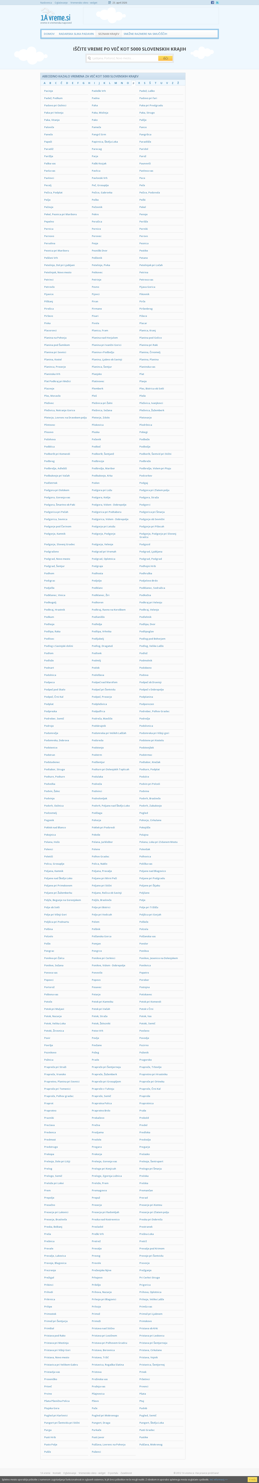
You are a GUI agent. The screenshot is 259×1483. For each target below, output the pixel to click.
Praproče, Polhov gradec (59, 1096)
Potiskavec (145, 994)
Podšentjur (98, 762)
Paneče (48, 134)
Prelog (48, 1168)
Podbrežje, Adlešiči (55, 468)
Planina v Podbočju (103, 352)
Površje (48, 1045)
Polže (47, 943)
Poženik (144, 1052)
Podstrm (97, 754)
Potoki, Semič (147, 1023)
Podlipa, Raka (52, 631)
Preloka (144, 1176)
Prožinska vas (100, 1379)
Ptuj (141, 1401)
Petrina (143, 272)
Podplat (49, 704)
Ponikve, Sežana (53, 965)
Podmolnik (145, 660)
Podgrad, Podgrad (150, 558)
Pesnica (144, 243)
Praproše (144, 1096)
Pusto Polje (50, 1444)
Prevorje (144, 1263)
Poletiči (48, 856)
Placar (143, 323)
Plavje (143, 381)
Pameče (96, 127)
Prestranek (145, 1226)
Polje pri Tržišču (148, 907)
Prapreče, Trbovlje (150, 1067)
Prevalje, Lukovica (55, 1255)
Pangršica (145, 134)
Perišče (143, 221)
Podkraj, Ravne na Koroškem (109, 609)
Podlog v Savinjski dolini (58, 646)
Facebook (212, 2)
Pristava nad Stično (103, 1328)
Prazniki (49, 1117)
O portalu (113, 1473)
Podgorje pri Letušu (103, 526)
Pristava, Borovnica (103, 1350)
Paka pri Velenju (53, 112)
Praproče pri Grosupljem (106, 1081)
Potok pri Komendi (150, 1001)
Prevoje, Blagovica (55, 1263)
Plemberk (97, 388)
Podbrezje (98, 461)
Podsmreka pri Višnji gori (154, 733)
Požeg (95, 1052)
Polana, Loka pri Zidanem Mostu (158, 842)
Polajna (143, 834)
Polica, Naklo (99, 863)
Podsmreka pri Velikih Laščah (109, 733)
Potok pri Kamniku (102, 1001)
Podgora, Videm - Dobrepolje (109, 504)
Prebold (144, 1117)
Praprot (48, 1103)
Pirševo (48, 316)
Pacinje (48, 91)
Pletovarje (145, 417)
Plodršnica (145, 424)
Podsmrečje (51, 733)
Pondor (143, 943)
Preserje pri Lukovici (56, 1212)
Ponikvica (145, 965)
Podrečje (144, 718)
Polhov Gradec (100, 856)
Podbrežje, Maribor (103, 468)
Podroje (49, 725)
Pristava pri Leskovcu (151, 1335)
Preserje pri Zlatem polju (154, 1212)
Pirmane (97, 308)
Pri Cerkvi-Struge (149, 1277)
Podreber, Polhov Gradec (154, 711)
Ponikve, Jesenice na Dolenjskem (158, 958)
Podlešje (97, 624)
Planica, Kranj (147, 330)
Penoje (143, 214)
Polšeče (143, 921)
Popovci (49, 980)
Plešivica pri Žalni (102, 403)
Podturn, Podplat (149, 769)
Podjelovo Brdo (148, 580)
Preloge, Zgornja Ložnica (107, 1176)
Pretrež (96, 1241)
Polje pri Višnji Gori (55, 914)
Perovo (143, 236)
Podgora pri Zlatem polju (154, 490)
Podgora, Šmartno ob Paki (59, 504)
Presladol (97, 1226)
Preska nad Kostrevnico (106, 1219)
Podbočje (144, 446)
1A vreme (45, 1473)
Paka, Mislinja (100, 112)
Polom (95, 921)
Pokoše (96, 834)
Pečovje (48, 207)
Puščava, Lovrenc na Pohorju (109, 1444)
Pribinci (48, 1284)
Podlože (49, 660)
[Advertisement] (151, 15)
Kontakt (57, 1473)
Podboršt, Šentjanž (103, 453)
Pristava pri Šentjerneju (153, 1343)
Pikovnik (144, 294)
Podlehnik (145, 617)
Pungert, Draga (101, 1422)
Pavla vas (49, 170)
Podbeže (144, 439)
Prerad (143, 1197)
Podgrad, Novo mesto (57, 558)
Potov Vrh (97, 1030)
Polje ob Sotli (52, 907)
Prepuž (96, 1197)
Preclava (49, 1125)
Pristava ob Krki (148, 1328)
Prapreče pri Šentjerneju (106, 1067)
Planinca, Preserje (55, 366)
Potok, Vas (145, 1016)
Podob (95, 667)
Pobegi (143, 432)
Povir (47, 1038)
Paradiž (48, 149)
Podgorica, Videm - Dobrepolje (110, 519)
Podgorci (144, 504)
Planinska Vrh (52, 374)
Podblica (49, 446)
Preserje (97, 1205)
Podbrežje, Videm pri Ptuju (155, 468)
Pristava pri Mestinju (56, 1343)
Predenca (50, 1132)
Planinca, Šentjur (102, 366)
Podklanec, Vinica (54, 595)
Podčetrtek (50, 483)
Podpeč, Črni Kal (53, 696)
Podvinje (49, 798)
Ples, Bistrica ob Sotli (151, 388)
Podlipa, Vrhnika (101, 631)
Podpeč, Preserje (102, 696)
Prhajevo (97, 1277)
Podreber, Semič (54, 718)
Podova (143, 675)
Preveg (96, 1255)
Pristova (97, 1372)
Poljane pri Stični (102, 885)
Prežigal (49, 1277)
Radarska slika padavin (76, 34)
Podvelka (49, 784)
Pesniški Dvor (99, 250)
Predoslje (145, 1139)
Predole (96, 1139)
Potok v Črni (146, 1009)
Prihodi (48, 1292)
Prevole (96, 1263)
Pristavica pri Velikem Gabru (61, 1364)
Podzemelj (50, 813)
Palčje (143, 120)
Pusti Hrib (50, 1437)
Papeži (48, 141)
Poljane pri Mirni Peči (104, 878)
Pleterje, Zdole (101, 417)
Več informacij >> (219, 1479)
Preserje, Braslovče (55, 1219)
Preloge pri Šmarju (150, 1168)
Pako (95, 120)
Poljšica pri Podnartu (56, 921)
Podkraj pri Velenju (150, 602)
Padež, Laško (147, 91)
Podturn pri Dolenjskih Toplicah (110, 769)
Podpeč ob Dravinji (150, 682)
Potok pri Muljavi (54, 1009)
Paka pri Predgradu (151, 105)
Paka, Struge (147, 112)
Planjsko (97, 374)
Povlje (95, 1038)
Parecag (97, 149)
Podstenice (50, 747)
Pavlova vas (146, 170)
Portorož (49, 987)
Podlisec (49, 638)
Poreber (144, 980)
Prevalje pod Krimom (151, 1248)
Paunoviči (145, 163)
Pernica (48, 228)
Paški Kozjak (99, 163)
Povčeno (144, 1030)
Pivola (95, 323)
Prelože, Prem (100, 1183)
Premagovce (99, 1190)
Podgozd (144, 544)
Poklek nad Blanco (55, 827)
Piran (95, 301)
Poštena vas (51, 994)
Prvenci (143, 1386)
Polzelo (48, 936)
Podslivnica (146, 725)
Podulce (144, 776)
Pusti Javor (98, 1437)
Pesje (95, 243)
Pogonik (49, 820)
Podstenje (98, 747)
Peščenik (97, 257)
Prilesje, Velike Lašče (151, 1299)
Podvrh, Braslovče (150, 798)
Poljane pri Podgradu (152, 878)
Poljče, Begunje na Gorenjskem (62, 900)
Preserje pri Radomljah (105, 1212)
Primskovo (145, 1321)
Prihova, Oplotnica (150, 1292)
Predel (143, 1125)
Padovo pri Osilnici (55, 105)
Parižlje (48, 156)
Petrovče (49, 287)
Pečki (142, 199)
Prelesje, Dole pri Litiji (57, 1161)
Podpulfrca (98, 711)
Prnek (142, 1372)
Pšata (142, 1393)
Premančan (146, 1190)
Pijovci (96, 294)
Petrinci (49, 279)
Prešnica (49, 1241)
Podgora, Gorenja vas (57, 497)
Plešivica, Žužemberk (151, 410)
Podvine (144, 791)
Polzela (143, 929)
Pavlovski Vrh (99, 178)
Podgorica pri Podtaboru (106, 512)
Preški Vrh (98, 1234)
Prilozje (96, 1306)
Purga (48, 1430)
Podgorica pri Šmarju (152, 512)
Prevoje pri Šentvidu (151, 1255)
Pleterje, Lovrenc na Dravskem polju (65, 417)
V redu (252, 1479)
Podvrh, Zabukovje (150, 805)
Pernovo (49, 236)
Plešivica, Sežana (102, 410)
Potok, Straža (99, 1016)
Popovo (96, 980)
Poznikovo (50, 1052)
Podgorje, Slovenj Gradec (59, 544)
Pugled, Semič (147, 1415)
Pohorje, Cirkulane (150, 820)
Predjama (98, 1132)
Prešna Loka (146, 1234)
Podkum (49, 617)
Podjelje (97, 580)
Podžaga (97, 813)
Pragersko (145, 1059)
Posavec (97, 987)
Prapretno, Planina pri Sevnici (62, 1081)
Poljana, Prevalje (102, 871)
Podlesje (49, 624)
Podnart (49, 667)
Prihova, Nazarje (102, 1292)
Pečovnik (97, 207)
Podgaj (143, 483)
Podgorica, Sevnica (55, 519)
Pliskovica (98, 424)
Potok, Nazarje (53, 1016)
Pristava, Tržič (100, 1357)
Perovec (97, 236)
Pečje (47, 199)
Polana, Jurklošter (102, 842)
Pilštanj (48, 301)
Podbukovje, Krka (102, 475)
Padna (95, 98)
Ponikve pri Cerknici (103, 958)
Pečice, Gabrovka (102, 192)
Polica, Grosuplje (54, 863)
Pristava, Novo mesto (56, 1357)
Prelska (143, 1183)
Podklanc (97, 588)
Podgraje (97, 566)
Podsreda (97, 740)
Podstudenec (52, 762)
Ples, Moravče (52, 395)
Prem (47, 1190)
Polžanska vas (147, 936)
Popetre (144, 972)
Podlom (48, 653)
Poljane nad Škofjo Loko (58, 878)
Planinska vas (147, 366)
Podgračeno (51, 551)
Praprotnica (146, 1103)
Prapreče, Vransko (55, 1074)
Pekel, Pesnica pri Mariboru (60, 214)
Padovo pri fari (148, 98)
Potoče (48, 1001)
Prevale (48, 1248)
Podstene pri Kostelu (151, 740)
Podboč (96, 446)
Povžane (97, 1045)
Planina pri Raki (148, 345)
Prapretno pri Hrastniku (153, 1074)
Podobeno (145, 667)
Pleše (142, 395)
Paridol (143, 149)
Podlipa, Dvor (147, 624)
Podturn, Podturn (54, 776)
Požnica (48, 1059)
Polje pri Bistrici (101, 907)
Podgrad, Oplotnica (103, 558)
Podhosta (97, 573)
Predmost (50, 1139)
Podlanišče (98, 617)
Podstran (49, 754)
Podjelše (49, 588)
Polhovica (145, 856)
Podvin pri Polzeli (149, 784)
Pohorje (96, 820)
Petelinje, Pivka (101, 265)
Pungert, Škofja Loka (151, 1422)
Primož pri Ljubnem (150, 1313)
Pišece (143, 316)
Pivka (47, 323)
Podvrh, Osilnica (54, 805)
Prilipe (48, 1306)
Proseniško (50, 1379)
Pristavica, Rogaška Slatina (108, 1364)
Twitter (217, 2)
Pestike (143, 250)
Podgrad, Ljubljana (150, 551)
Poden (95, 483)
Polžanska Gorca (101, 936)
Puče (94, 1408)
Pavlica (96, 170)
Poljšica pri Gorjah (150, 914)
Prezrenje (50, 1270)
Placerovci (50, 330)
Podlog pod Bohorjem (152, 638)
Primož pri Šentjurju (56, 1321)
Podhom (49, 573)
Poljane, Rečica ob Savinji (107, 892)
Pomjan (96, 943)
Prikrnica (49, 1299)
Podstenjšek (146, 747)
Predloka (144, 1132)
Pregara (97, 1147)
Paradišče (145, 141)
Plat (141, 374)
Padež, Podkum (53, 98)
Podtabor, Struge (54, 769)
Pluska (95, 432)
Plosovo (48, 432)
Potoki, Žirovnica (54, 1030)
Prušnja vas (98, 1386)
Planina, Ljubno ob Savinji (107, 359)
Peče (142, 185)
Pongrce (97, 950)
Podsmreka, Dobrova (56, 740)
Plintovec (49, 424)
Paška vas (50, 163)
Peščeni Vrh (51, 257)
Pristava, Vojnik (148, 1357)
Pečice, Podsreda (149, 192)
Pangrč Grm (99, 134)
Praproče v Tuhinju (103, 1088)
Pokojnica (50, 834)
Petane (143, 257)
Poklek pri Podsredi (103, 827)
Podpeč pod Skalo (54, 689)
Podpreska (50, 711)
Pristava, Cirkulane (150, 1350)
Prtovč (48, 1386)
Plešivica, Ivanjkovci (151, 403)
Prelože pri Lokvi (54, 1183)
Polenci (48, 849)
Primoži (96, 1321)
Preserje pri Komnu (150, 1205)
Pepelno (49, 221)
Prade (95, 1059)
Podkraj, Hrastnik (54, 609)
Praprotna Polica (102, 1103)
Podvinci (97, 791)
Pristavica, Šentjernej (152, 1364)
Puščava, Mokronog (151, 1444)
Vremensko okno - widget (83, 2)
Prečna (96, 1125)
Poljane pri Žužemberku (58, 892)
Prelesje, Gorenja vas (104, 1161)
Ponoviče (97, 972)
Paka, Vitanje (52, 120)
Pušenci (96, 1451)
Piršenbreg (146, 308)
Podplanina (146, 696)
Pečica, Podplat (53, 192)
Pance (143, 127)
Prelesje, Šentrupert (151, 1161)
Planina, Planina (149, 359)
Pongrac (49, 950)
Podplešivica (99, 704)
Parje (95, 156)
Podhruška (145, 573)
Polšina (48, 929)
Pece (142, 178)
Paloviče (49, 127)
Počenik (96, 439)
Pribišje (96, 1284)
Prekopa (49, 1154)
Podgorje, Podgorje (103, 533)
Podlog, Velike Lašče (151, 646)
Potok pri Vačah (101, 1009)
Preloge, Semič (53, 1176)
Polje (142, 900)
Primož (96, 1313)
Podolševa (98, 675)
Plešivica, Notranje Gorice (59, 410)
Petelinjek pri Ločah (151, 265)
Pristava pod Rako (54, 1335)
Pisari (95, 316)
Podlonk (97, 653)
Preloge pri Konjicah (104, 1168)
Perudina (49, 243)
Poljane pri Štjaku (149, 885)
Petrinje (96, 279)
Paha (95, 105)
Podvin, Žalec (52, 791)
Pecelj (48, 185)
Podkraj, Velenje (149, 609)
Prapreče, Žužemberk (104, 1074)
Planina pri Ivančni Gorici (106, 345)
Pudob (143, 1408)
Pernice (96, 228)
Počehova (50, 439)
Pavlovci (49, 178)
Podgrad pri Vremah (104, 551)
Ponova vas (50, 972)
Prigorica (145, 1284)
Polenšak (144, 849)
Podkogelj (50, 602)
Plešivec (49, 403)
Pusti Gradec (147, 1430)
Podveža (97, 784)
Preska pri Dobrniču (151, 1219)
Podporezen (146, 704)
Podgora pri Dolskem (56, 490)
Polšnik (96, 929)
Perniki (143, 228)
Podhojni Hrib (147, 566)
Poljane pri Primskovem (58, 885)
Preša (47, 1234)
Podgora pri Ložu (102, 490)
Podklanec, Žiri (101, 595)
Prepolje (49, 1197)
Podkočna (145, 595)
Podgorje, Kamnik (54, 533)
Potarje (96, 994)
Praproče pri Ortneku (151, 1081)
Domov (49, 34)
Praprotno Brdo (101, 1110)
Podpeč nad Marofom (104, 682)
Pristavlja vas (52, 1372)
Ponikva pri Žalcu (54, 958)
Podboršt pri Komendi (57, 453)
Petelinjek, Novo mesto (57, 272)
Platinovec (98, 381)
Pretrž (143, 1241)
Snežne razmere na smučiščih (145, 34)
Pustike (143, 1437)
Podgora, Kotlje (101, 497)
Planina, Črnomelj (149, 352)
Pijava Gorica (147, 287)
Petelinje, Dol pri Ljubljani (59, 265)
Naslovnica (46, 2)
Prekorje (97, 1154)
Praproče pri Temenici (57, 1088)
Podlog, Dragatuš (102, 646)
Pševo (95, 1401)
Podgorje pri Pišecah (151, 526)
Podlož (143, 653)
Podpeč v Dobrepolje (151, 689)
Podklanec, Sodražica (152, 588)
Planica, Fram (100, 330)
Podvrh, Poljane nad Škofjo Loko (111, 805)
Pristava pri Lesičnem (104, 1335)
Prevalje (97, 1248)
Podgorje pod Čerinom (57, 526)
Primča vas (145, 1306)
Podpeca (49, 682)
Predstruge (51, 1147)
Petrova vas (146, 279)
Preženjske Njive (101, 1270)
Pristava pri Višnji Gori (57, 1350)
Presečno (49, 1205)
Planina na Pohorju (55, 337)
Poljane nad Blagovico (152, 871)
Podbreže (145, 461)
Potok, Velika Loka (55, 1023)
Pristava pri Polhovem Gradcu (109, 1343)
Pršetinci (144, 1379)
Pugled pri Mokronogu (105, 1415)
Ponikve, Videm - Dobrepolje (108, 965)
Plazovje (49, 388)
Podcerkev (145, 475)
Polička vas (145, 863)
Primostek (50, 1313)
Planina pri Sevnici (55, 352)
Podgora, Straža (149, 497)
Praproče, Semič (101, 1096)
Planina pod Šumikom (57, 345)
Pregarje (144, 1147)
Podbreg (49, 461)
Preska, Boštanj (53, 1226)
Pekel (142, 207)
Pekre (95, 214)
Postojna (144, 987)
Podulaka (97, 776)
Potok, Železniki (101, 1023)
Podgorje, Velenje (102, 544)
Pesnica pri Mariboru (56, 250)
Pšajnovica (98, 1393)
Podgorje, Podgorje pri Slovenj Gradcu (157, 535)
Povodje (144, 1038)
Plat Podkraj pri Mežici (57, 381)
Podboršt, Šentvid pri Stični (155, 453)
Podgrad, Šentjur (54, 566)
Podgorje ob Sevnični (152, 519)
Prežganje (145, 1270)
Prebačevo (98, 1117)
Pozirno (144, 1045)
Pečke (95, 199)
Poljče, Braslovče (102, 900)
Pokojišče (144, 827)
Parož (142, 156)
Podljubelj (98, 638)
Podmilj (96, 660)
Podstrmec (145, 754)
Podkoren (97, 602)
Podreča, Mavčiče (102, 718)
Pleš (94, 395)
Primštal (49, 1328)
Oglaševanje (61, 2)
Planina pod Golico (150, 337)
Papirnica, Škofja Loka (105, 141)
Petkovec (97, 272)
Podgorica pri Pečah (56, 512)
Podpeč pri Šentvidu (103, 689)
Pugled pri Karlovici (56, 1415)
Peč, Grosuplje (100, 185)
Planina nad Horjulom (105, 337)
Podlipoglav (146, 631)
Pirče (142, 301)
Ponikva (144, 950)
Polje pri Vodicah (102, 914)
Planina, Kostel (53, 359)
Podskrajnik (99, 725)
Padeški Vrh (99, 91)
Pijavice (49, 294)
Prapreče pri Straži (55, 1067)
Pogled (143, 813)
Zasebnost (126, 1473)
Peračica (97, 221)
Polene (96, 849)
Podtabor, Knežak (149, 762)
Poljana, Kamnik (53, 871)
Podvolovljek (99, 798)
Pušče (47, 1451)
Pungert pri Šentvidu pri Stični (62, 1422)
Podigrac (49, 580)
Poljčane (144, 892)
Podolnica (50, 675)
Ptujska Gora (51, 1408)
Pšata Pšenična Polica (57, 1401)
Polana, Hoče (52, 842)
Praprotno (50, 1110)
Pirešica (49, 308)
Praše (142, 1110)
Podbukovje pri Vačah (57, 475)
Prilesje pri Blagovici (104, 1299)
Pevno (95, 287)
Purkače (96, 1430)
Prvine (48, 1393)
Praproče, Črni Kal (150, 1088)
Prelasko (144, 1154)
